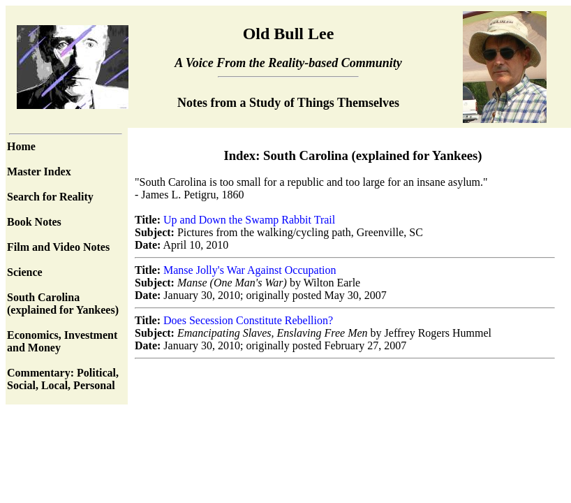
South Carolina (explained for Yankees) (63, 303)
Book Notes (34, 222)
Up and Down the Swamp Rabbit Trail (249, 220)
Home (21, 146)
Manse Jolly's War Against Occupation (249, 270)
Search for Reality (50, 197)
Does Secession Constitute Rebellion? (248, 320)
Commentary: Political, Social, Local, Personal (63, 379)
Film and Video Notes (58, 247)
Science (25, 272)
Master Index (39, 171)
